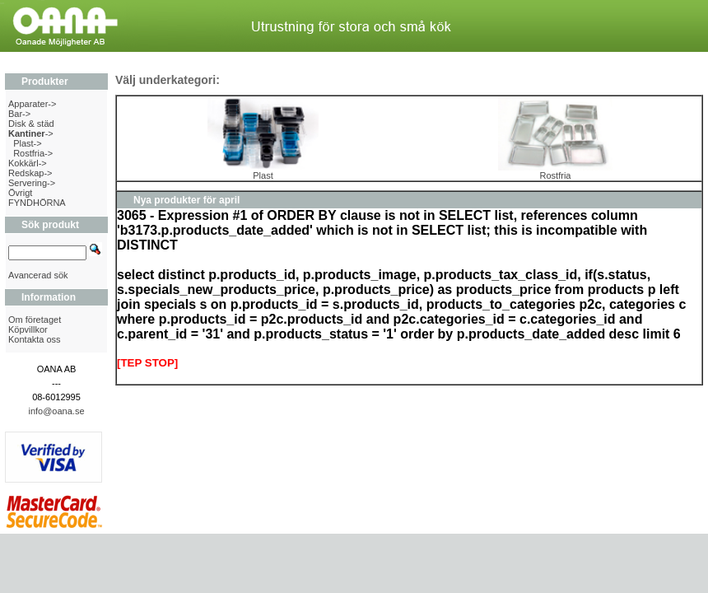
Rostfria (555, 171)
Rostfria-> (33, 153)
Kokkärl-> (27, 163)
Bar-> (19, 114)
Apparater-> (32, 104)
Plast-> (27, 143)
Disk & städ (31, 123)
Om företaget (34, 320)
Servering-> (31, 183)
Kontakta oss (34, 339)
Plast (263, 171)
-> (31, 133)
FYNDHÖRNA (37, 203)
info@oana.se (56, 411)
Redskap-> (30, 173)
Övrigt (20, 193)
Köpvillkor (28, 329)
